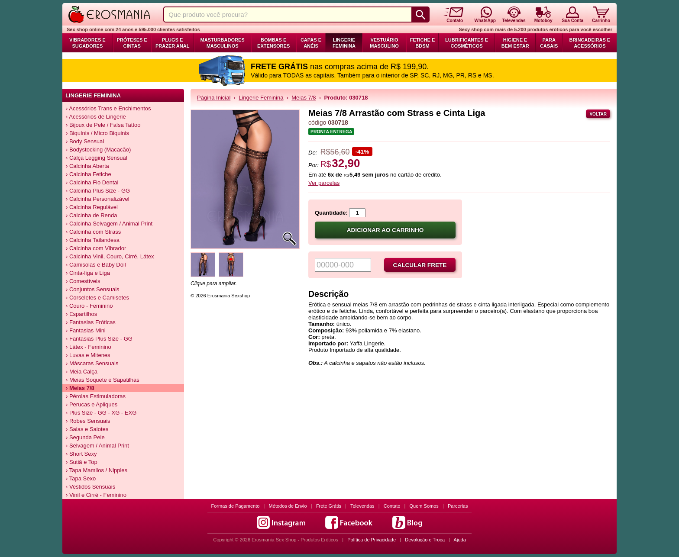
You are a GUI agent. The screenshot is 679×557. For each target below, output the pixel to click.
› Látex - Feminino (88, 347)
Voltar (598, 114)
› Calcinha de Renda (91, 215)
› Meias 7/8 (80, 388)
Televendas (362, 506)
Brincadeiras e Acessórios (589, 42)
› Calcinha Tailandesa (93, 240)
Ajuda (460, 539)
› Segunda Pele (85, 437)
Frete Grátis (328, 506)
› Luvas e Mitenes (88, 355)
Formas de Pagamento (235, 506)
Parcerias (458, 506)
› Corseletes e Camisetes (97, 297)
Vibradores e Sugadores (87, 42)
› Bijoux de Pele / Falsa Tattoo (103, 125)
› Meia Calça (81, 371)
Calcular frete (420, 265)
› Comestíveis (83, 281)
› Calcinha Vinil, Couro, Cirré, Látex (110, 256)
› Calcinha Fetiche (88, 174)
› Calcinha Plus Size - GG (98, 190)
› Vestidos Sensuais (90, 486)
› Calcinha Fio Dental (92, 182)
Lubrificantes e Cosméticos (466, 42)
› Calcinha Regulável (92, 207)
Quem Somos (424, 506)
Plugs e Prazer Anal (172, 42)
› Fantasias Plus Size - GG (99, 338)
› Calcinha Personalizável (97, 199)
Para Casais (549, 42)
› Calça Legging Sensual (96, 158)
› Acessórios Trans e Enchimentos (108, 108)
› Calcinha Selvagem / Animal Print (109, 223)
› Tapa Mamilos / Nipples (96, 470)
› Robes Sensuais (88, 421)
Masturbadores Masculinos (222, 42)
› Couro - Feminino (89, 306)
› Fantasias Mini (86, 330)
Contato (392, 506)
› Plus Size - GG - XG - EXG (101, 412)
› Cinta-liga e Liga (88, 273)
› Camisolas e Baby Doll (96, 264)
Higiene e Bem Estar (515, 42)
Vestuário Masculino (384, 42)
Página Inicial (213, 97)
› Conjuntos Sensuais (93, 289)
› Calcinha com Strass (93, 232)
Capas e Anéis (311, 42)
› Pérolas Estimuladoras (96, 396)
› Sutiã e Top (81, 462)
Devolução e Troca (425, 539)
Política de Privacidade (371, 539)
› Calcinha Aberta (87, 166)
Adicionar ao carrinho (385, 230)
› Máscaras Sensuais (92, 363)
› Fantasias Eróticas (91, 322)
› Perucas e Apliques (91, 404)
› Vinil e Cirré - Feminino (96, 495)
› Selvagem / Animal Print (97, 445)
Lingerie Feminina (344, 42)
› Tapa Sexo (81, 478)
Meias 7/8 (303, 97)
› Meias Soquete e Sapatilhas (102, 380)
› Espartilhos (81, 314)
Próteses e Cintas (132, 42)
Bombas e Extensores (273, 42)
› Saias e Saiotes (87, 429)
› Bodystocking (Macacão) (98, 149)
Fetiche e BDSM (422, 42)
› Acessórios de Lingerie (96, 116)
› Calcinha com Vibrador (96, 248)
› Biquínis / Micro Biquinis (97, 133)
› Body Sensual (85, 141)
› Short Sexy (81, 454)
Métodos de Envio (288, 506)
